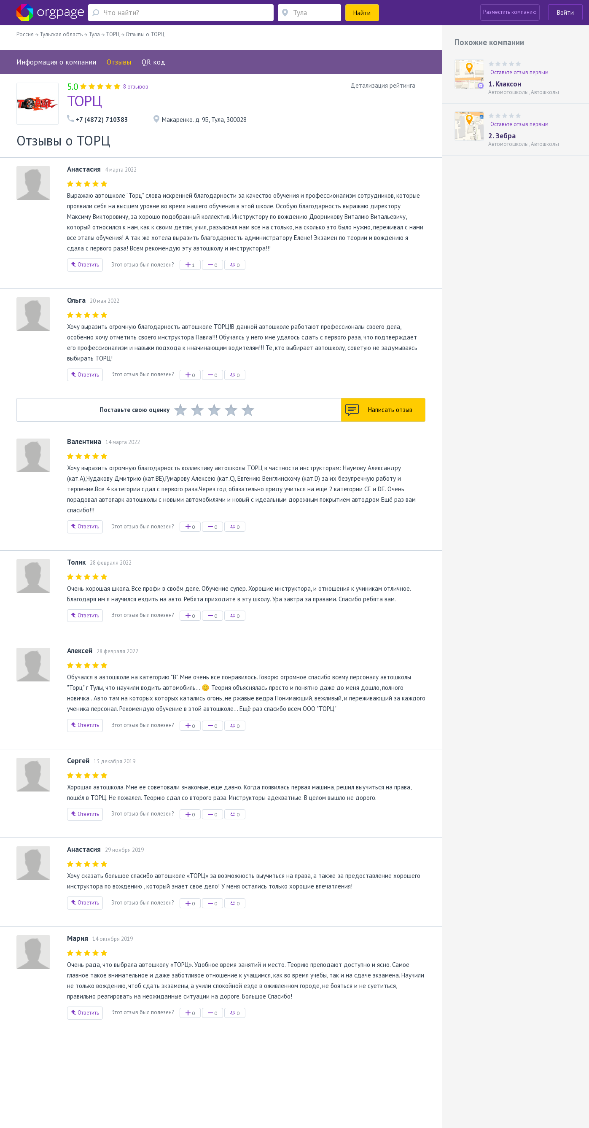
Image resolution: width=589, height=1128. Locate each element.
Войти (565, 12)
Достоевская (92, 1086)
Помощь (58, 1074)
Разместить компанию (510, 12)
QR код (153, 62)
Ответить (85, 264)
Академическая (180, 1086)
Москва (57, 1086)
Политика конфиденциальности (251, 1074)
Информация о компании (56, 62)
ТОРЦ (84, 100)
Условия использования (178, 1074)
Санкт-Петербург (130, 1086)
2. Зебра (502, 135)
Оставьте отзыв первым (519, 72)
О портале (85, 1074)
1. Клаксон (504, 84)
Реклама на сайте (123, 1074)
